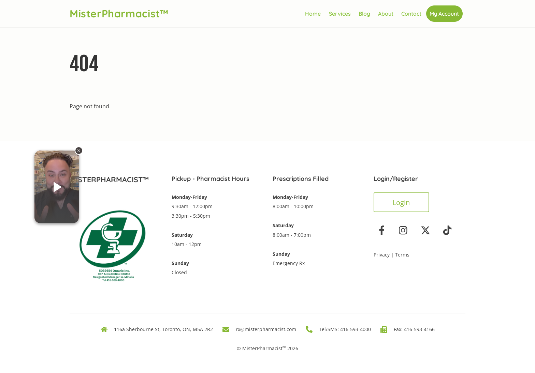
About (385, 13)
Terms (402, 254)
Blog (364, 13)
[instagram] (404, 230)
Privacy (382, 254)
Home (313, 13)
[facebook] (383, 230)
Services (340, 13)
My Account (444, 13)
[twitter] (426, 230)
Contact (411, 13)
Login (401, 202)
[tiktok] (448, 230)
